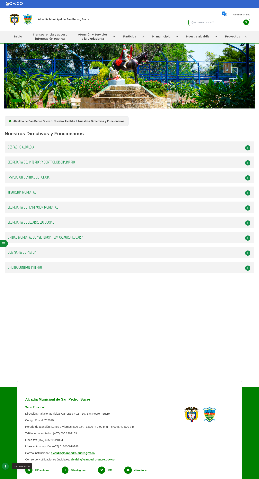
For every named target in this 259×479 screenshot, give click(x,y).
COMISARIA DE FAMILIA (129, 253)
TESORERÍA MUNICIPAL (129, 193)
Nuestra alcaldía (198, 36)
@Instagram (78, 470)
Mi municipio (161, 36)
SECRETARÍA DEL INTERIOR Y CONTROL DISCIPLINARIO (129, 163)
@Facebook (42, 470)
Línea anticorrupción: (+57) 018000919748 (51, 446)
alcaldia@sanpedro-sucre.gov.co (73, 453)
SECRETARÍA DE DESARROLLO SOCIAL (129, 223)
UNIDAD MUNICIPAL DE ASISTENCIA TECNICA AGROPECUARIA (129, 238)
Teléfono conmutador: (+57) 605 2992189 (51, 433)
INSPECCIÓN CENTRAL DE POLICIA (129, 178)
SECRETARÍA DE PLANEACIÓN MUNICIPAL (129, 208)
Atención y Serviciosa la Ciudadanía (93, 36)
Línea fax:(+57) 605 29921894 (44, 440)
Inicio (18, 36)
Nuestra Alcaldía (64, 121)
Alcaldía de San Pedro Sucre (31, 121)
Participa (129, 36)
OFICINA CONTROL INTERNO (129, 268)
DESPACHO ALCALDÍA (129, 148)
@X (110, 470)
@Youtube (140, 470)
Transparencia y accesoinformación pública (50, 36)
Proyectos (232, 36)
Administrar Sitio (241, 14)
